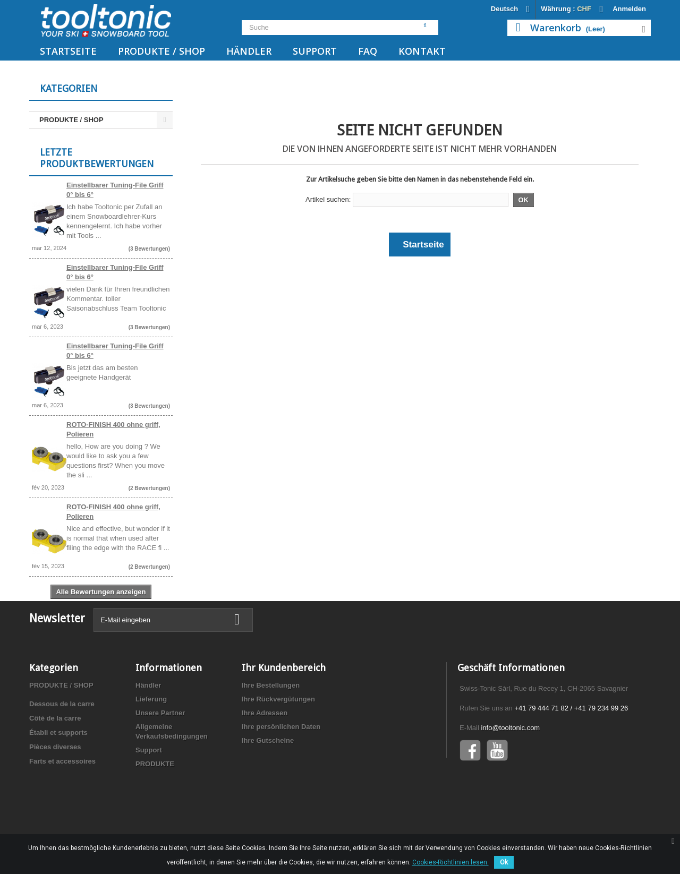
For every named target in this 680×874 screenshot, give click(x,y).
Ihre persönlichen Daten (281, 770)
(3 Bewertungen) (149, 251)
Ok (504, 862)
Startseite (68, 51)
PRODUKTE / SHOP (161, 51)
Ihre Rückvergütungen (278, 742)
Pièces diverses (55, 790)
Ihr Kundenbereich (284, 710)
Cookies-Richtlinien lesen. (450, 862)
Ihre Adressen (264, 756)
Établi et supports (58, 775)
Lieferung (151, 742)
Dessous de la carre (62, 747)
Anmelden (629, 9)
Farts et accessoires (62, 804)
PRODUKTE (154, 807)
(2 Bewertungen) (149, 491)
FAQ (367, 51)
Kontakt (422, 51)
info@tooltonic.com (510, 771)
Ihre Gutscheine (268, 783)
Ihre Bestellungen (271, 728)
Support (315, 51)
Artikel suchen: (328, 199)
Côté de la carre (55, 761)
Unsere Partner (160, 756)
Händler (248, 51)
